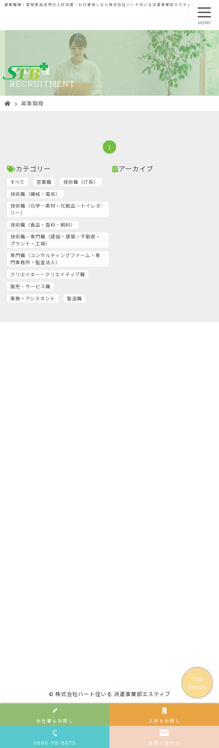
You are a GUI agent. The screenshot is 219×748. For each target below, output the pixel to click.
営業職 (59, 181)
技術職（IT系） (97, 181)
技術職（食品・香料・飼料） (58, 224)
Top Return (197, 683)
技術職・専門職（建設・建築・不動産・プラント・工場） (71, 240)
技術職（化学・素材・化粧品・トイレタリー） (71, 209)
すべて (33, 181)
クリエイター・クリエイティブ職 (63, 274)
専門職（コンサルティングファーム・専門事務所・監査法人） (71, 259)
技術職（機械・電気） (51, 194)
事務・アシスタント (48, 298)
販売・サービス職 (46, 286)
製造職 (90, 298)
